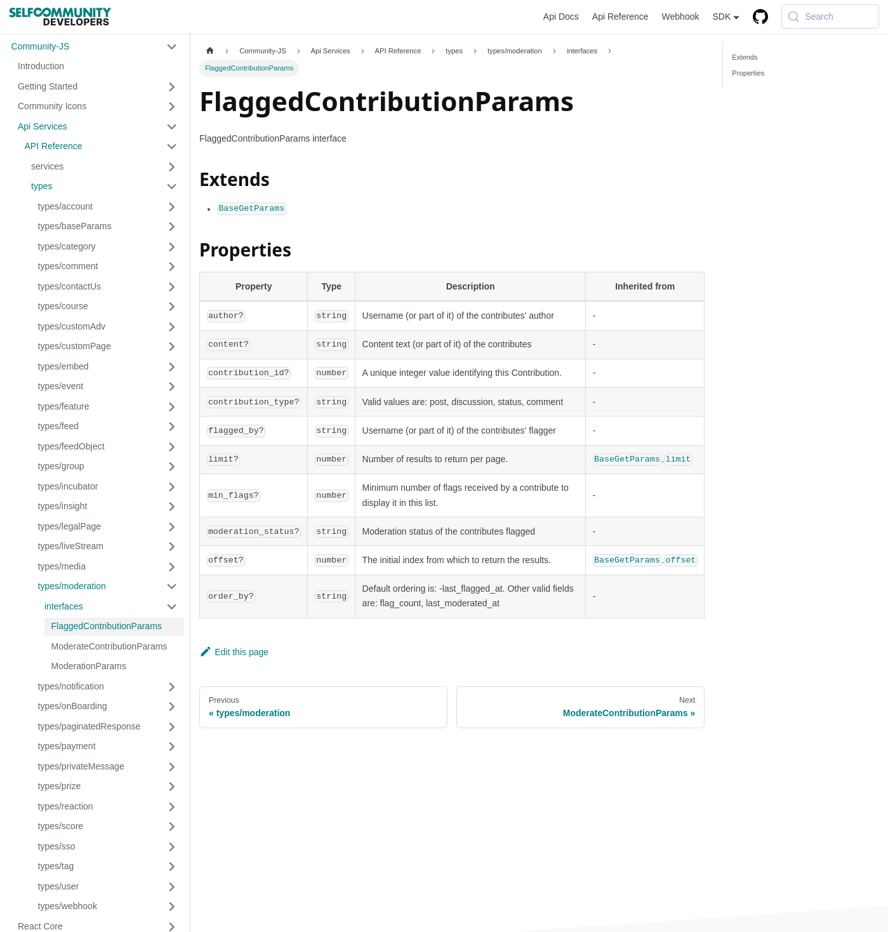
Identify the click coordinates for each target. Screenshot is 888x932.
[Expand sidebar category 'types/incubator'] (172, 487)
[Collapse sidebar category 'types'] (172, 187)
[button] (94, 47)
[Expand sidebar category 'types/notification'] (172, 687)
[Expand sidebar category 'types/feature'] (172, 407)
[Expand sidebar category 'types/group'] (172, 467)
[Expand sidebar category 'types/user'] (172, 887)
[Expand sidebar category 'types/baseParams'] (172, 227)
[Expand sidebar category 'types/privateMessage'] (172, 767)
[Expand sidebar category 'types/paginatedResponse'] (172, 727)
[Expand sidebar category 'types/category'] (172, 247)
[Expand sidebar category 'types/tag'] (172, 866)
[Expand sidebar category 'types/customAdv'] (172, 327)
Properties (748, 73)
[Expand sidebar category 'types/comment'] (172, 267)
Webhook (680, 16)
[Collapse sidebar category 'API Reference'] (172, 147)
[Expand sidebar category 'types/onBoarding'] (172, 707)
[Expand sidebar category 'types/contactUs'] (172, 287)
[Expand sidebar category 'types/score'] (172, 826)
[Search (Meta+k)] (830, 16)
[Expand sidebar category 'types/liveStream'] (172, 547)
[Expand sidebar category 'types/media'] (172, 567)
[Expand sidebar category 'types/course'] (172, 307)
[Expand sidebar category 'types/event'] (172, 387)
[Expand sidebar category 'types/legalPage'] (172, 527)
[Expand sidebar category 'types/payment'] (172, 747)
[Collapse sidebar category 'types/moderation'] (172, 587)
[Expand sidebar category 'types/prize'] (172, 787)
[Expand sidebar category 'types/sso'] (172, 847)
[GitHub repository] (760, 17)
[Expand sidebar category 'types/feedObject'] (172, 447)
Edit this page (233, 652)
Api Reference (620, 16)
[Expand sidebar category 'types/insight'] (172, 507)
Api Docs (561, 16)
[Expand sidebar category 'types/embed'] (172, 367)
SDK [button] (721, 16)
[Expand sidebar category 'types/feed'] (172, 427)
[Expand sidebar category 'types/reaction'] (172, 807)
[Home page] (209, 51)
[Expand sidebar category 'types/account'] (172, 207)
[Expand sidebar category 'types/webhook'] (172, 906)
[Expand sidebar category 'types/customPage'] (172, 347)
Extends (744, 57)
